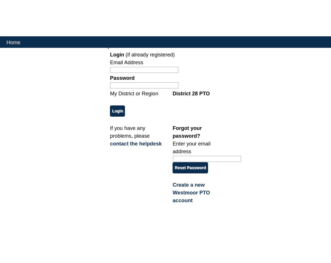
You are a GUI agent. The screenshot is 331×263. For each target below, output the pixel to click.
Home (13, 41)
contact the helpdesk (136, 144)
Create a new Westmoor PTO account (191, 192)
